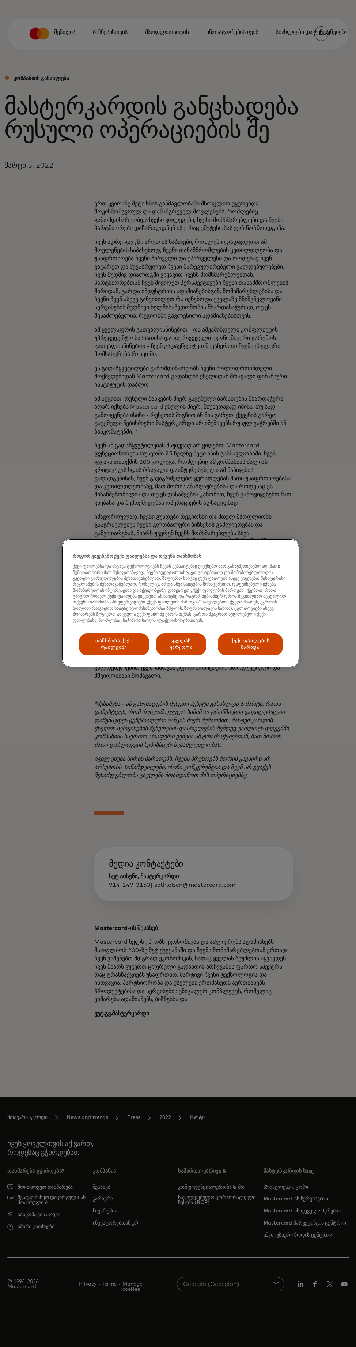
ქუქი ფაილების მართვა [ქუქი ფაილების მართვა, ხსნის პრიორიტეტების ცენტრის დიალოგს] (250, 644)
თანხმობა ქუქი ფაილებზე (113, 644)
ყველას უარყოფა (181, 644)
